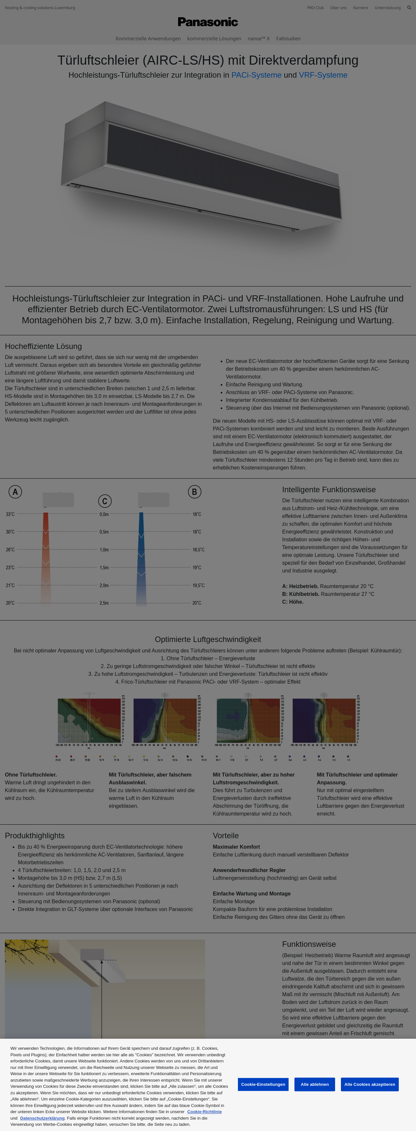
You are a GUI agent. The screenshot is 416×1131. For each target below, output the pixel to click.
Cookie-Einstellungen (263, 1084)
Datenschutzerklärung (42, 1118)
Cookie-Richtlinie (204, 1111)
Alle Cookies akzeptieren (369, 1084)
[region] (208, 1085)
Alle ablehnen (315, 1084)
